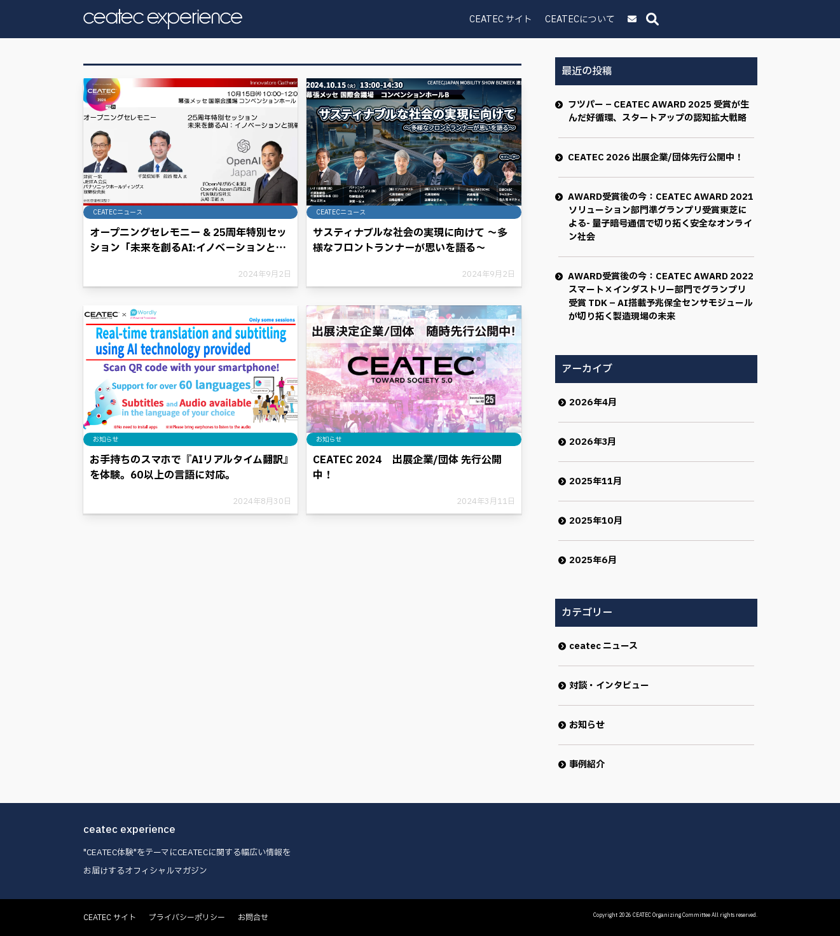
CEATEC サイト (589, 19)
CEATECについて (669, 19)
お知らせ (587, 725)
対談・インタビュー (609, 685)
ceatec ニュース (603, 646)
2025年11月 (595, 481)
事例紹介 (587, 764)
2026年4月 (593, 402)
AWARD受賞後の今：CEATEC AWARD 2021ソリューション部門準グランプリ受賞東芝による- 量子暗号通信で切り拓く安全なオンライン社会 (661, 217)
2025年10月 (596, 520)
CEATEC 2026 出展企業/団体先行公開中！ (655, 157)
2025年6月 (593, 560)
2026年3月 (592, 442)
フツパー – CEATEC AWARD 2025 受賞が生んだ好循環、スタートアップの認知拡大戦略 (658, 111)
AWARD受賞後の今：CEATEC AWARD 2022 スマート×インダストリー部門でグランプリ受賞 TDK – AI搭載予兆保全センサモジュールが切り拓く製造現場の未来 (661, 296)
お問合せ (253, 917)
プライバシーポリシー (187, 917)
